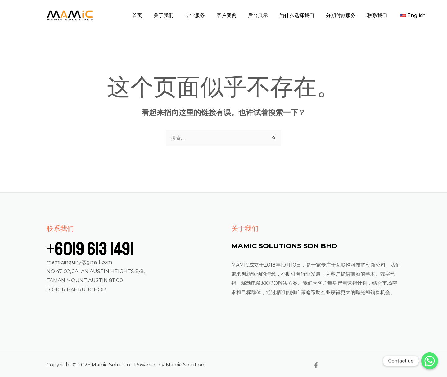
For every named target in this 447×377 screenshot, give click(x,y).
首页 (151, 15)
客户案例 (236, 15)
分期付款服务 (345, 15)
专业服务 (206, 15)
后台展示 (265, 15)
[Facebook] (316, 365)
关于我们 (176, 15)
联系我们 (380, 15)
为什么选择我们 (302, 15)
